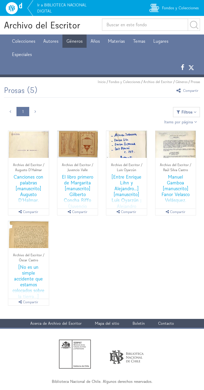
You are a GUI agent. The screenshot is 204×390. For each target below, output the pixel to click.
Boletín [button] (139, 323)
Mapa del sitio (107, 323)
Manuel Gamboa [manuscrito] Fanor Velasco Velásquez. (176, 188)
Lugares (160, 41)
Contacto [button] (166, 323)
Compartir (188, 90)
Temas (139, 41)
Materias (116, 41)
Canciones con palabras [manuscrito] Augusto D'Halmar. (28, 188)
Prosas (195, 82)
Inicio (102, 82)
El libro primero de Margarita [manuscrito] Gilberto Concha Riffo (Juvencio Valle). (77, 194)
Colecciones (23, 41)
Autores (50, 41)
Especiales (22, 54)
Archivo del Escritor (42, 25)
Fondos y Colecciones (124, 82)
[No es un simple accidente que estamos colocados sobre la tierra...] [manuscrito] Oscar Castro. (28, 287)
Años (95, 41)
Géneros (74, 41)
